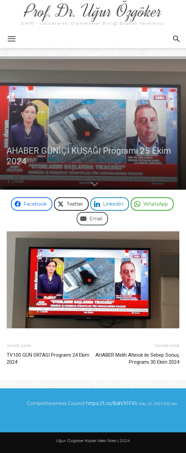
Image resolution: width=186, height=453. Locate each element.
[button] (11, 39)
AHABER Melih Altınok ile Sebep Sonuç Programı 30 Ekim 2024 (137, 358)
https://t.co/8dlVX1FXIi (111, 403)
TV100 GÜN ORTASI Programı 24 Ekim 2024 (48, 358)
